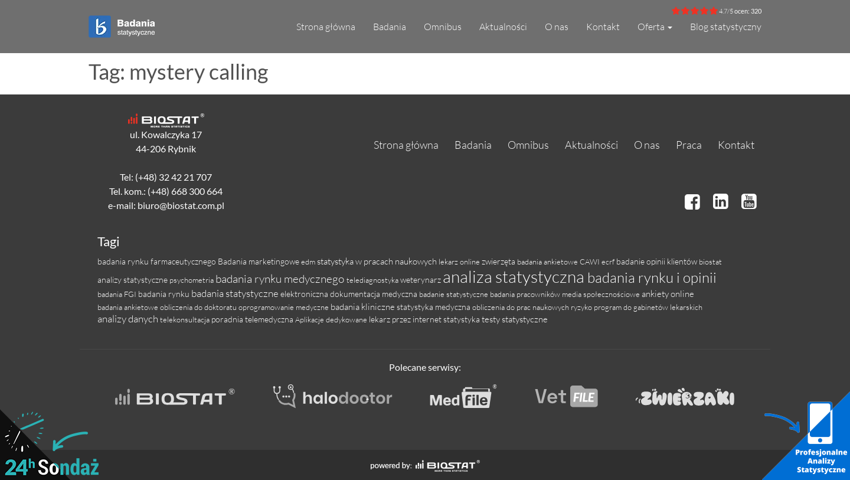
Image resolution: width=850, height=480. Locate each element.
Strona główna (325, 26)
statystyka (462, 319)
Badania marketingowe (259, 261)
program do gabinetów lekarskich (648, 307)
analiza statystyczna (515, 276)
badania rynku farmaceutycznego (157, 261)
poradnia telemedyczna (253, 319)
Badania (389, 26)
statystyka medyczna (434, 307)
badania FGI (117, 294)
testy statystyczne (515, 319)
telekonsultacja (185, 319)
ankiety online (668, 293)
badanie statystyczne (454, 294)
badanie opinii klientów (657, 261)
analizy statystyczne (133, 280)
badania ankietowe (128, 307)
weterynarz (421, 280)
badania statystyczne (235, 293)
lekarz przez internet (406, 319)
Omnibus (443, 26)
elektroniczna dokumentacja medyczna (349, 294)
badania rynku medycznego (280, 279)
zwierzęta (499, 261)
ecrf (608, 261)
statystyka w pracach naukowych (378, 261)
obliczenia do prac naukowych (521, 307)
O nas (556, 26)
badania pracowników (526, 294)
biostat (710, 261)
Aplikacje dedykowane (332, 319)
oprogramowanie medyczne (284, 307)
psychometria (192, 280)
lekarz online (460, 261)
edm (309, 261)
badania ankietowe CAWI (559, 261)
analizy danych (128, 318)
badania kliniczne (364, 306)
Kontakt (603, 26)
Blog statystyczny (725, 26)
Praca (689, 144)
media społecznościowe (602, 294)
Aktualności (503, 26)
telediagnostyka (373, 280)
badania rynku (164, 294)
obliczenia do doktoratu (199, 307)
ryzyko (582, 307)
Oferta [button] (655, 26)
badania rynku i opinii (652, 277)
